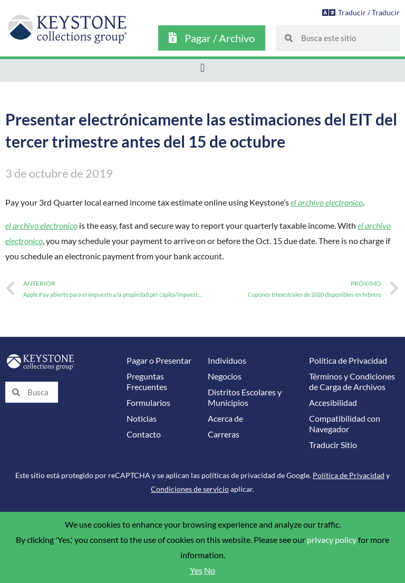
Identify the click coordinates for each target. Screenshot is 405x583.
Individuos (227, 360)
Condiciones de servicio (190, 488)
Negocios (225, 376)
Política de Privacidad (348, 360)
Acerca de (225, 418)
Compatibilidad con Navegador (344, 424)
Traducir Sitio (333, 445)
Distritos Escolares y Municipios (245, 397)
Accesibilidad (333, 402)
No (209, 570)
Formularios (148, 402)
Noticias (142, 418)
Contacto (144, 434)
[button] (202, 67)
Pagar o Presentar (159, 360)
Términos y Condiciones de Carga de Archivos (352, 382)
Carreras (223, 434)
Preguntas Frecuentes (147, 382)
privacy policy (331, 540)
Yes (196, 570)
